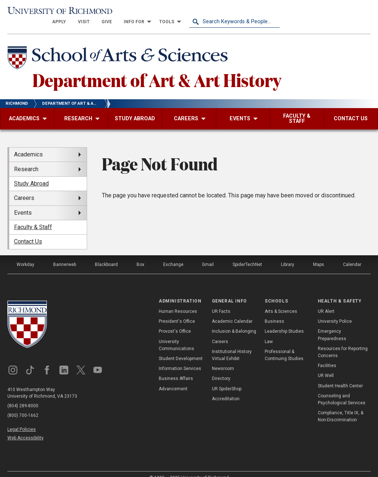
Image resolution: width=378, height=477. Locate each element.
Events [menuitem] (23, 202)
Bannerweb (64, 254)
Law (269, 331)
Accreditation (226, 388)
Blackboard (106, 254)
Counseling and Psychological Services (341, 389)
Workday (25, 254)
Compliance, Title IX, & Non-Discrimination (340, 407)
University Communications (176, 335)
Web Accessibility (25, 428)
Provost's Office (175, 321)
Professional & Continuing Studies (284, 345)
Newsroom (223, 359)
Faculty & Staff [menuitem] (33, 217)
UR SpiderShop (226, 378)
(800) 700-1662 (22, 405)
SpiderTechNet (247, 254)
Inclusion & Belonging (234, 321)
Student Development (181, 348)
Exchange (173, 254)
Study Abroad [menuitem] (31, 173)
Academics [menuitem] (28, 144)
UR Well (326, 366)
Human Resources (178, 301)
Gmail (208, 254)
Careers (220, 331)
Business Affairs (176, 368)
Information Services (180, 359)
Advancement (173, 378)
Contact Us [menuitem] (28, 231)
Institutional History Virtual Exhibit (232, 345)
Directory (221, 368)
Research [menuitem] (26, 159)
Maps (318, 254)
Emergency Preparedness (332, 325)
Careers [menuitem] (24, 188)
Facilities (327, 356)
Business (274, 311)
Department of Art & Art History (156, 69)
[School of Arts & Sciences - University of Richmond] (119, 49)
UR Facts (221, 301)
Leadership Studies (284, 321)
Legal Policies (21, 419)
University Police (335, 311)
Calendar (352, 254)
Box (140, 254)
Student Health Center (340, 376)
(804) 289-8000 (22, 395)
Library (287, 254)
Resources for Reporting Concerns (343, 342)
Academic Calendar (232, 311)
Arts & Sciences (281, 301)
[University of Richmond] (52, 12)
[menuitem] (150, 12)
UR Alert (326, 301)
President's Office (177, 311)
